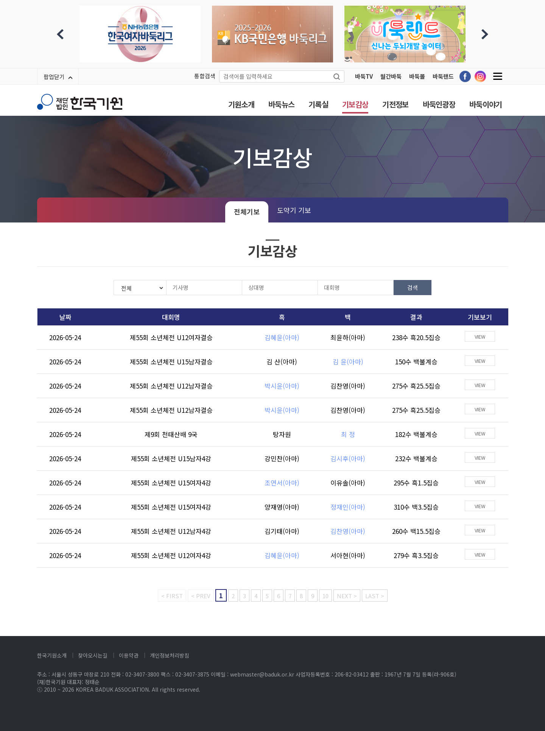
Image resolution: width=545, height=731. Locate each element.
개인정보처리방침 (169, 655)
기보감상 (355, 104)
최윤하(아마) (347, 337)
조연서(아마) (282, 482)
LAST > (374, 596)
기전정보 (395, 104)
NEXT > (347, 596)
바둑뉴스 (281, 104)
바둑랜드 (443, 76)
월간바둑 (391, 76)
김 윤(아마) (348, 361)
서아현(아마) (347, 555)
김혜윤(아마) (282, 337)
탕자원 (282, 434)
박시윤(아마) (282, 385)
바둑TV (364, 76)
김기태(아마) (282, 531)
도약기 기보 (294, 210)
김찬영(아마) (347, 385)
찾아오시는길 (92, 655)
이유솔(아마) (347, 482)
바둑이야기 (485, 104)
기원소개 (241, 104)
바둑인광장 (439, 104)
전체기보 (247, 211)
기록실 (318, 104)
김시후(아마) (347, 458)
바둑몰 (417, 76)
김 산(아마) (281, 361)
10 (325, 596)
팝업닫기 (58, 77)
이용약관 (129, 655)
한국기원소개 (52, 655)
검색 (412, 287)
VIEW (480, 336)
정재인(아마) (347, 507)
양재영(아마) (282, 507)
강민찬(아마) (282, 458)
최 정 (348, 434)
